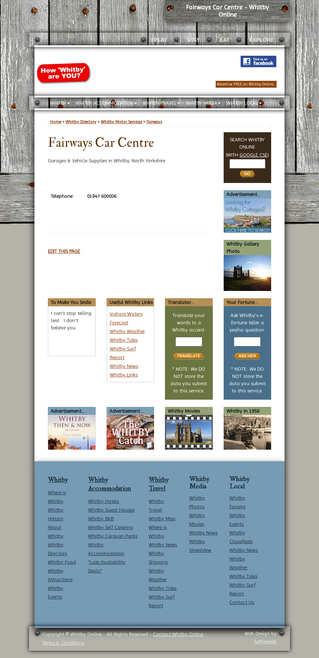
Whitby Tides (124, 340)
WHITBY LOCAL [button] (244, 103)
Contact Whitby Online (178, 634)
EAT (224, 40)
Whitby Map (162, 518)
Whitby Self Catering (110, 527)
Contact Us (241, 602)
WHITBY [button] (60, 103)
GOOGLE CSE (254, 155)
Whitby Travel (159, 484)
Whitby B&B (100, 518)
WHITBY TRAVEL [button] (161, 103)
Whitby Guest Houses (111, 510)
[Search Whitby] (247, 163)
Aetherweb (265, 641)
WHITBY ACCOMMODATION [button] (106, 103)
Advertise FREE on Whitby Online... (246, 84)
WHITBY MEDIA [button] (203, 103)
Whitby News (124, 366)
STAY (193, 40)
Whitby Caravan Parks (112, 536)
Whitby (58, 480)
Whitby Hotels (103, 501)
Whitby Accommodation (109, 484)
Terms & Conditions (63, 643)
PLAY (160, 40)
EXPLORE (261, 40)
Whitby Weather (127, 331)
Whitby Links (124, 375)
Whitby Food (62, 562)
